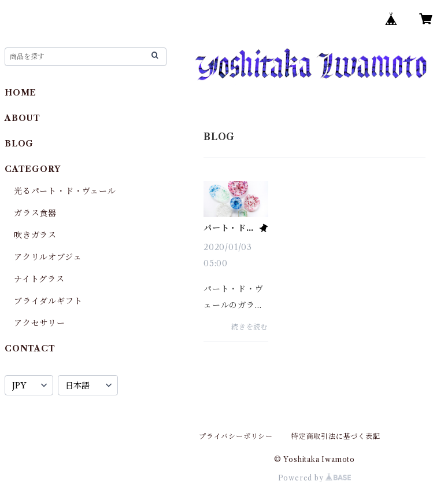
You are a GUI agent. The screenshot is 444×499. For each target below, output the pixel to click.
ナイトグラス (39, 279)
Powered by (315, 478)
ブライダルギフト (48, 301)
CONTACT (30, 348)
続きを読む (249, 326)
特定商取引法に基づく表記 (335, 436)
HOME (20, 92)
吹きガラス (35, 235)
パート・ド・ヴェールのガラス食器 (229, 228)
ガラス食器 (35, 213)
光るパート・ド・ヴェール (65, 191)
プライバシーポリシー (236, 436)
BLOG (19, 143)
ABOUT (22, 118)
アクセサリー (39, 323)
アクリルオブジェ (48, 257)
